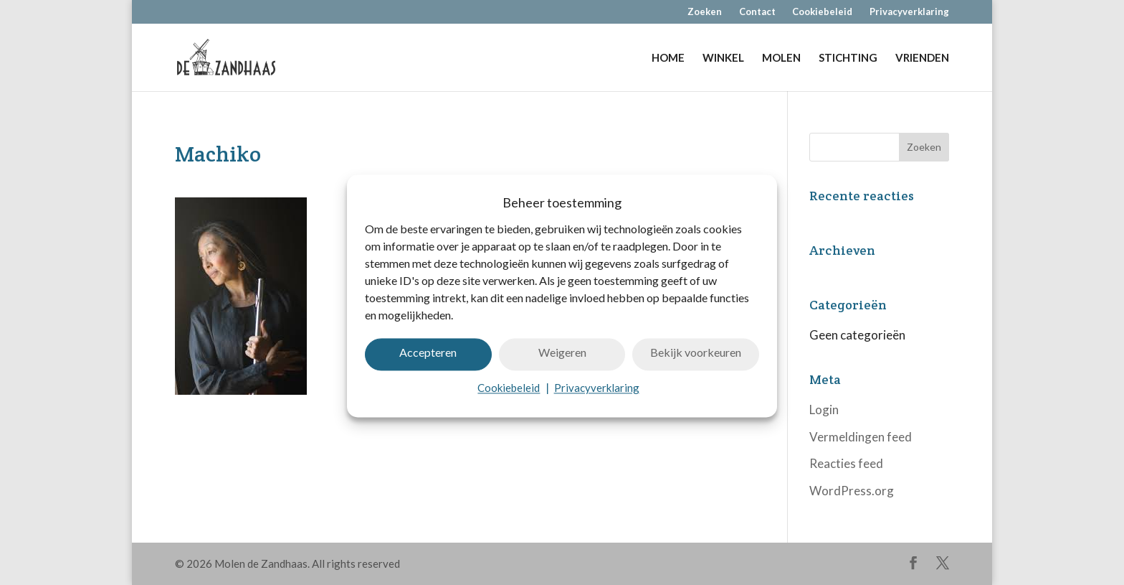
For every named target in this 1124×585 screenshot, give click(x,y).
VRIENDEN (922, 58)
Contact (757, 12)
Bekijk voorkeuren (695, 361)
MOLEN (781, 58)
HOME (668, 58)
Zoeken (704, 12)
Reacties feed (846, 463)
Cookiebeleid (508, 396)
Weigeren (562, 361)
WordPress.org (851, 490)
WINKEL (723, 58)
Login (824, 409)
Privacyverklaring (596, 396)
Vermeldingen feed (860, 436)
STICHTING (848, 58)
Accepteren (428, 361)
